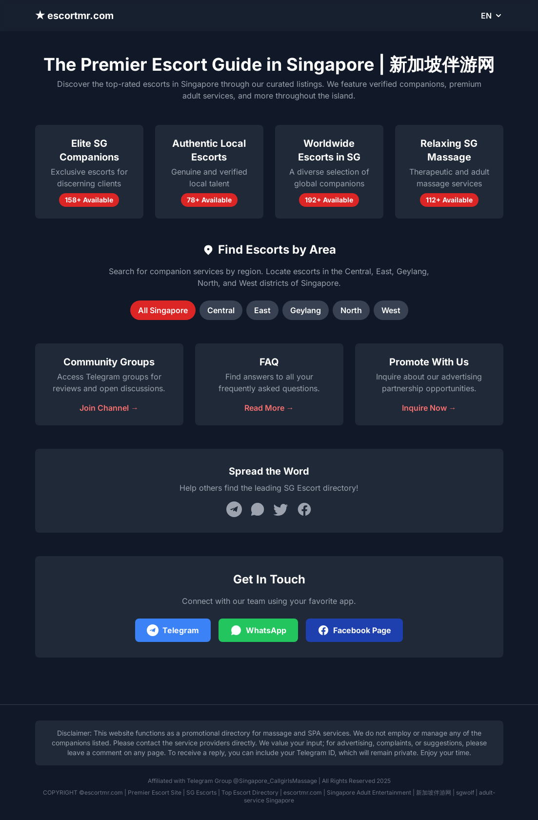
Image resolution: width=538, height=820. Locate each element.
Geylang (305, 310)
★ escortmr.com (74, 15)
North (351, 310)
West (390, 310)
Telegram (173, 630)
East (262, 310)
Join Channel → (109, 408)
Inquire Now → (429, 408)
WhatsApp (258, 630)
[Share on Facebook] (304, 509)
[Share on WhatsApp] (257, 509)
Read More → (269, 408)
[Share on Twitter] (281, 509)
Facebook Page (354, 630)
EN (492, 15)
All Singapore (163, 310)
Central (221, 310)
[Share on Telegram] (234, 509)
